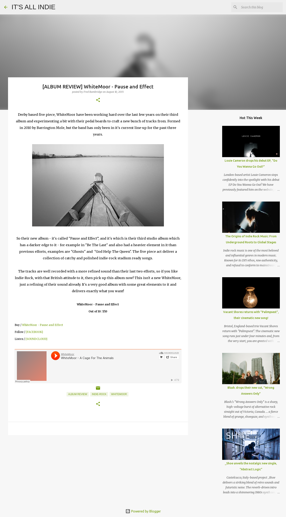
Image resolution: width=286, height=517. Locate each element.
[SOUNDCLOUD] (36, 339)
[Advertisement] (98, 470)
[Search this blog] (261, 7)
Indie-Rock (99, 394)
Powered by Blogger (143, 511)
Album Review (77, 394)
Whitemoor (119, 394)
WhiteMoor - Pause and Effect (42, 325)
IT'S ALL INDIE (33, 7)
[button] (98, 100)
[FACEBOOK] (34, 332)
